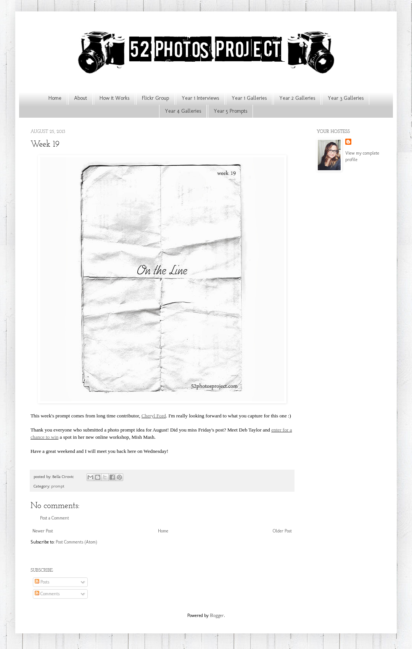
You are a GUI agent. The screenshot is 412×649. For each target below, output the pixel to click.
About (80, 98)
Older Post (282, 531)
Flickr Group (155, 98)
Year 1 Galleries (249, 98)
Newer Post (42, 531)
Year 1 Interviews (200, 98)
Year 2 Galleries (297, 98)
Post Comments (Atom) (76, 542)
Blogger (217, 615)
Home (54, 98)
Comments (47, 593)
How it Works (114, 98)
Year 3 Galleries (346, 98)
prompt (57, 486)
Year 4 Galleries (183, 111)
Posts (42, 582)
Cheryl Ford (154, 416)
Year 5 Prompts (230, 111)
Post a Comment (54, 518)
